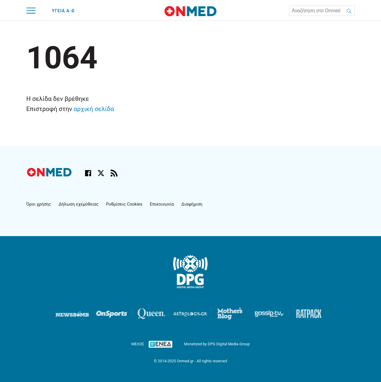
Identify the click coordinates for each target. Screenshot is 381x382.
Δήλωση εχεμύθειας (79, 204)
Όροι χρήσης (38, 204)
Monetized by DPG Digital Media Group (217, 344)
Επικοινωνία (162, 204)
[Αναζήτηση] (349, 11)
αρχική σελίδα (94, 109)
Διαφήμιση (192, 204)
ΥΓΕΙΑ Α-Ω (63, 10)
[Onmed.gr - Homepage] (190, 11)
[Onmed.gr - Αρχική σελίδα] (49, 175)
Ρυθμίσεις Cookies (124, 204)
